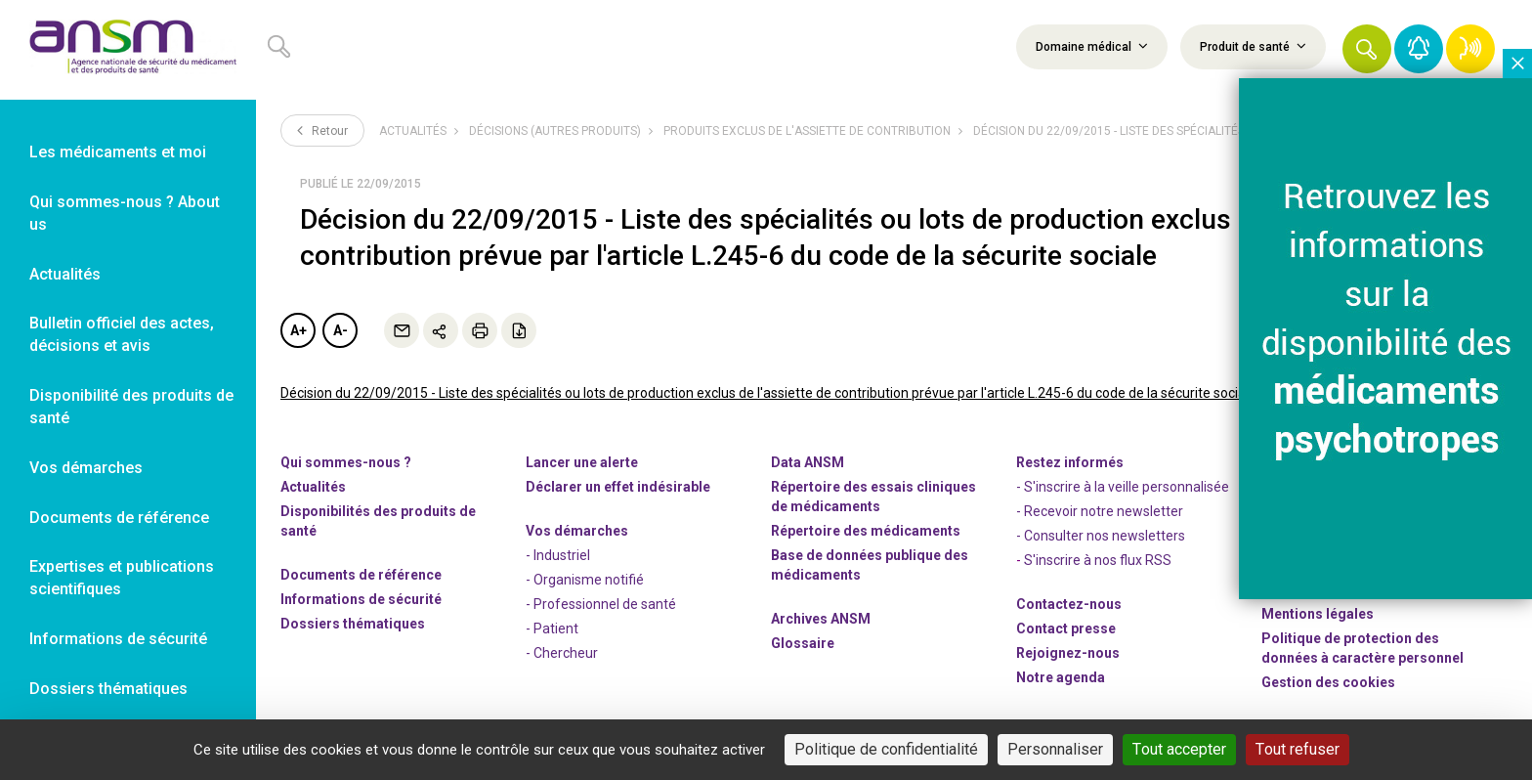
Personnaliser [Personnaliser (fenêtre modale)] (1055, 749)
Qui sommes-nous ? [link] (345, 462)
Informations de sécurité (361, 599)
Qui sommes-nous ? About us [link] (124, 213)
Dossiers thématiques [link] (108, 688)
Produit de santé (1253, 46)
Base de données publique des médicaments (869, 565)
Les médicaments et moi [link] (117, 152)
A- (340, 330)
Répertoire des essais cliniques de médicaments (873, 496)
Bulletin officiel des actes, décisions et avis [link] (121, 334)
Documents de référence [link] (119, 517)
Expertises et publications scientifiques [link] (121, 577)
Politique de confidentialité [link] (886, 749)
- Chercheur (562, 653)
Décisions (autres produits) (555, 131)
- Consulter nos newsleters (1100, 535)
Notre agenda (1060, 677)
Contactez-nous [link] (1069, 604)
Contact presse (1066, 628)
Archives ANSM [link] (821, 619)
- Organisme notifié (585, 579)
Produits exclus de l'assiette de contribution (807, 131)
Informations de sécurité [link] (118, 638)
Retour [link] (322, 130)
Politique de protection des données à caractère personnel (1362, 648)
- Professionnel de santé (601, 604)
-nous (1068, 653)
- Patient (552, 628)
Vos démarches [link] (86, 467)
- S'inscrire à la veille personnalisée (1122, 487)
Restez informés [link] (1070, 462)
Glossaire (802, 643)
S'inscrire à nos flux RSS (1097, 560)
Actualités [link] (65, 274)
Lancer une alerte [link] (582, 462)
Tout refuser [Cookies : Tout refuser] (1297, 749)
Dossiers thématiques (352, 623)
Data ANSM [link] (807, 462)
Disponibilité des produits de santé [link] (131, 406)
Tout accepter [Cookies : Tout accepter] (1179, 749)
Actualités (413, 131)
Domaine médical (1092, 46)
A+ (298, 330)
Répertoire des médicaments (865, 531)
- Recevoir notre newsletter (1099, 511)
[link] (128, 50)
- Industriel (558, 555)
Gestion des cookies (1328, 682)
